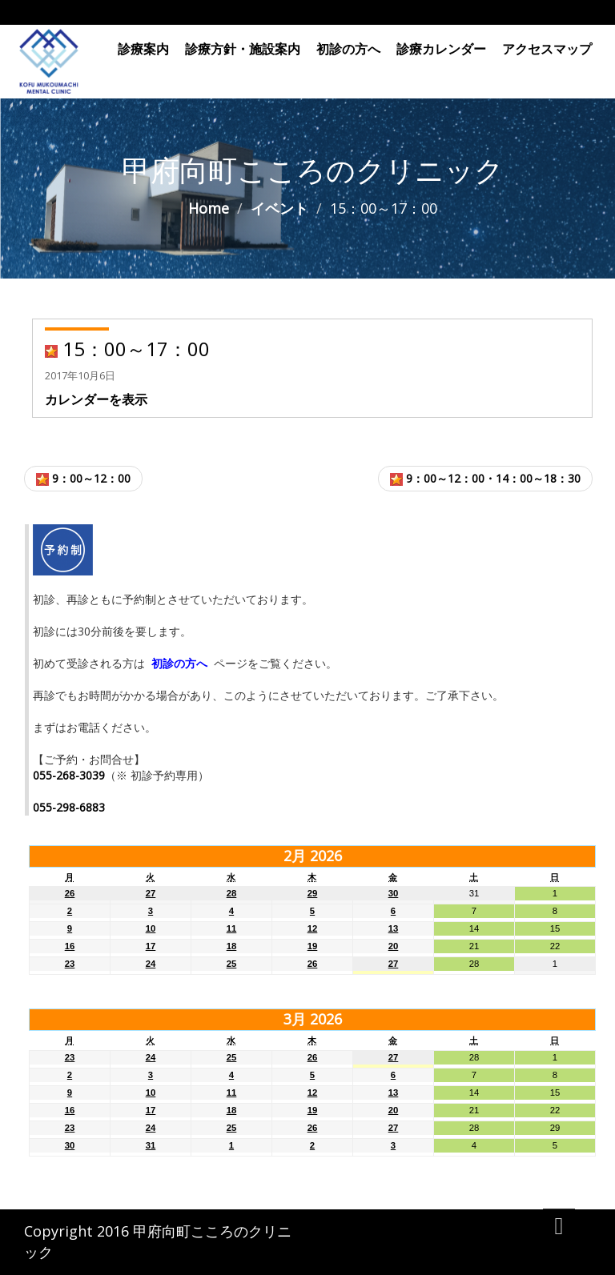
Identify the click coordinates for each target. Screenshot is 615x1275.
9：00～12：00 (83, 478)
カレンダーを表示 (96, 399)
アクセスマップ (547, 49)
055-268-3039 (69, 775)
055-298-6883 (69, 807)
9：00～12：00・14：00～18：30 (485, 478)
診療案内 (143, 49)
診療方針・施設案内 (242, 49)
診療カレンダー (441, 49)
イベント (279, 208)
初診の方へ (348, 49)
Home (208, 208)
